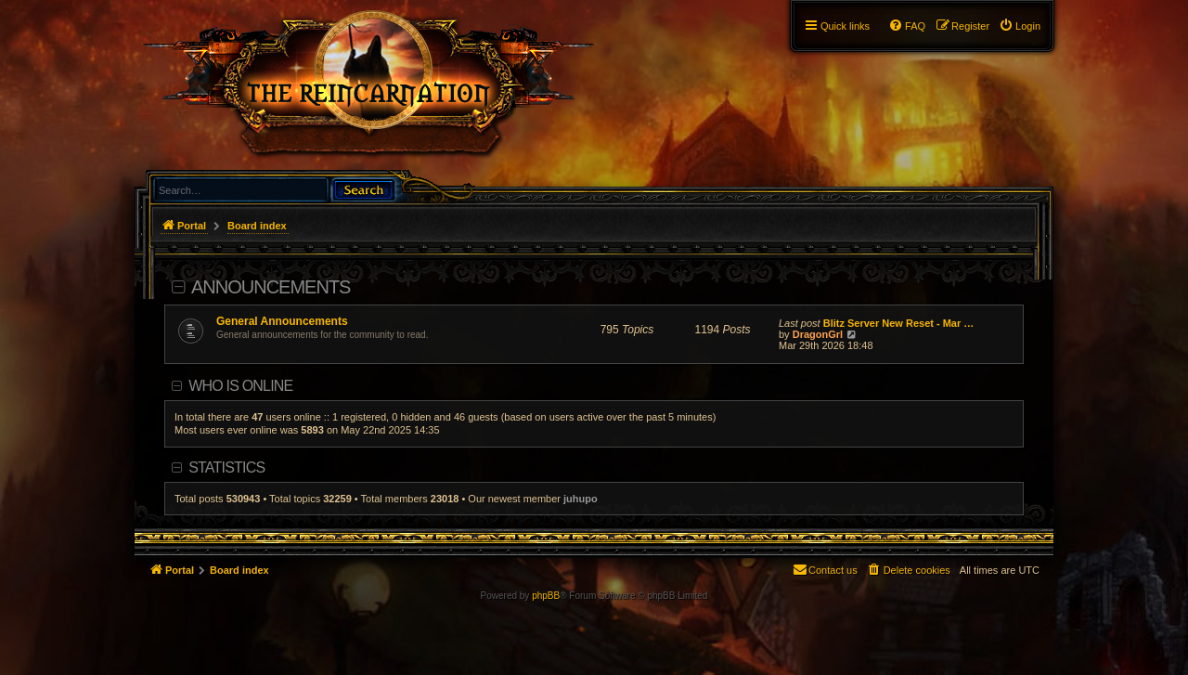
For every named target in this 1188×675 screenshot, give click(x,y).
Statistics (226, 467)
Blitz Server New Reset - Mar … (899, 323)
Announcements (270, 287)
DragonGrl (818, 334)
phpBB (546, 596)
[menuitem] (1019, 26)
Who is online (240, 386)
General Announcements (282, 321)
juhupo (580, 498)
